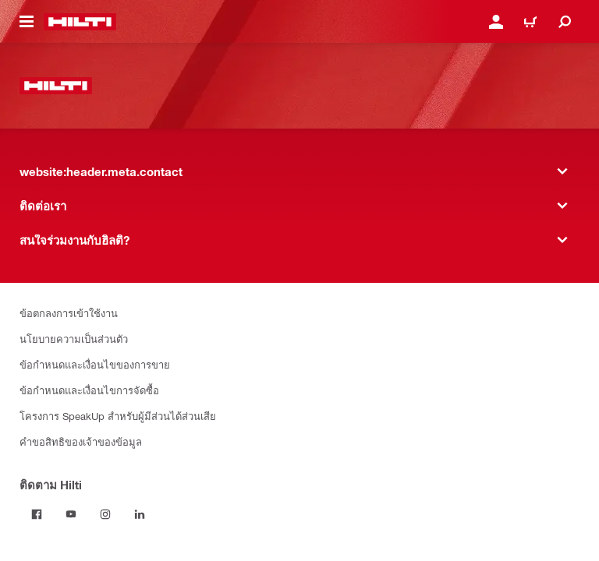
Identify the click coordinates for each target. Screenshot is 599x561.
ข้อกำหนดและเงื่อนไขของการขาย (94, 364)
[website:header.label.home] (80, 21)
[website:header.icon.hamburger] (26, 22)
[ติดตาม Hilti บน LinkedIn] (139, 514)
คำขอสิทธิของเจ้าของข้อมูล (80, 441)
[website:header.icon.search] (565, 22)
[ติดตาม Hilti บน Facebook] (36, 514)
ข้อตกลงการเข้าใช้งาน (68, 313)
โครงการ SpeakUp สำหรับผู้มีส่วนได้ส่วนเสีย (117, 416)
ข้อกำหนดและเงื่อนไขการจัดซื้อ (89, 390)
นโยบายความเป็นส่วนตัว (73, 338)
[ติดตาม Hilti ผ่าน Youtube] (71, 514)
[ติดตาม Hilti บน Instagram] (105, 514)
